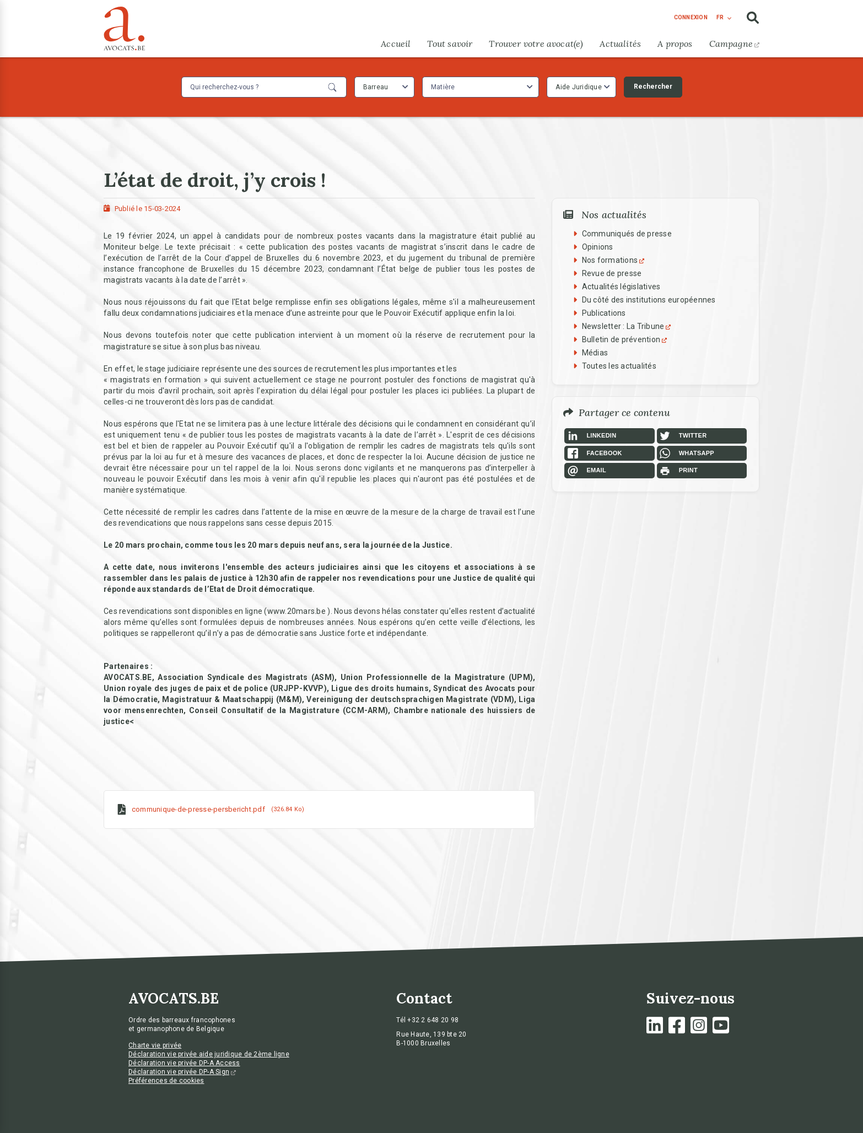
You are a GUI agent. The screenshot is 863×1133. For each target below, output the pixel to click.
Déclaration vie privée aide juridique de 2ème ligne (208, 1054)
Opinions (597, 246)
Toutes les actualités (619, 366)
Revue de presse (612, 273)
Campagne (734, 43)
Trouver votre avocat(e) (536, 43)
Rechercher (653, 86)
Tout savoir (449, 43)
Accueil (396, 43)
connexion (691, 17)
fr (720, 17)
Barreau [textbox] (376, 87)
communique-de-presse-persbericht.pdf (198, 809)
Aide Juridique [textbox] (578, 87)
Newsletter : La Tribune (628, 326)
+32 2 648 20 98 (433, 1020)
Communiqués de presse (627, 233)
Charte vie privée (154, 1045)
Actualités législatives (621, 286)
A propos (674, 43)
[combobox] (384, 87)
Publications (604, 313)
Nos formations (615, 260)
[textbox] (444, 87)
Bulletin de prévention (626, 339)
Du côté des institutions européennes (649, 299)
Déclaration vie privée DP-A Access (184, 1063)
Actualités (620, 43)
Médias (595, 352)
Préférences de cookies (166, 1081)
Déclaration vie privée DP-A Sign (182, 1072)
